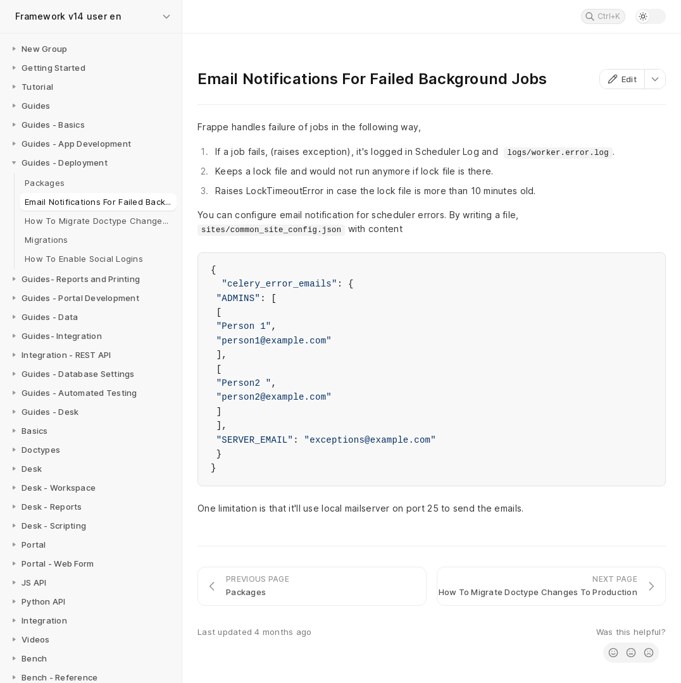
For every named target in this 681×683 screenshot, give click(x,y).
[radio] (613, 652)
